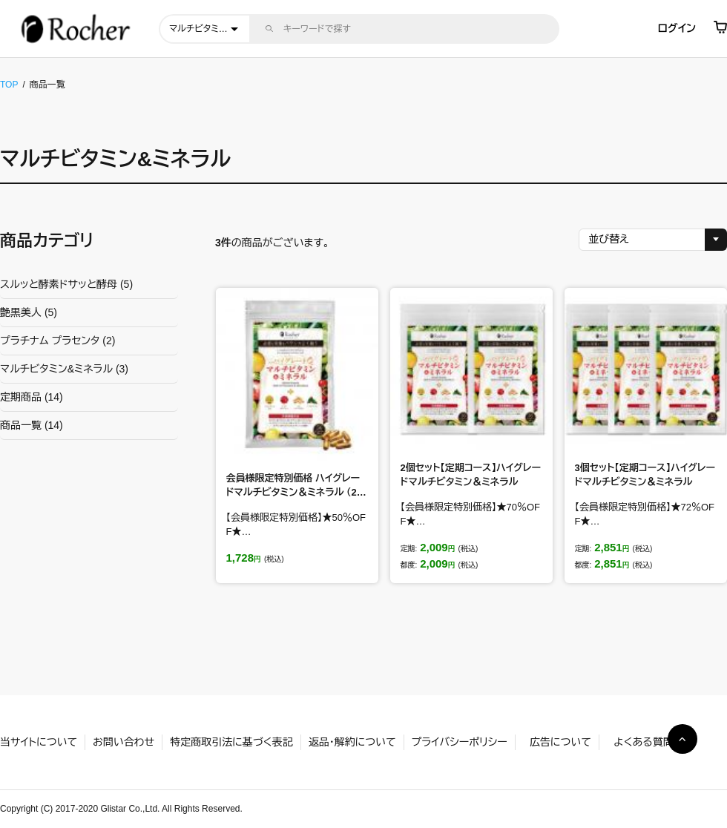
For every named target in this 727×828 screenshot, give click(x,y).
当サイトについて (38, 742)
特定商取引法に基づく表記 (231, 742)
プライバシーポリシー (459, 742)
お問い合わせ (123, 742)
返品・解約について (352, 742)
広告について (560, 742)
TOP (9, 84)
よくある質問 (643, 742)
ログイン (677, 28)
